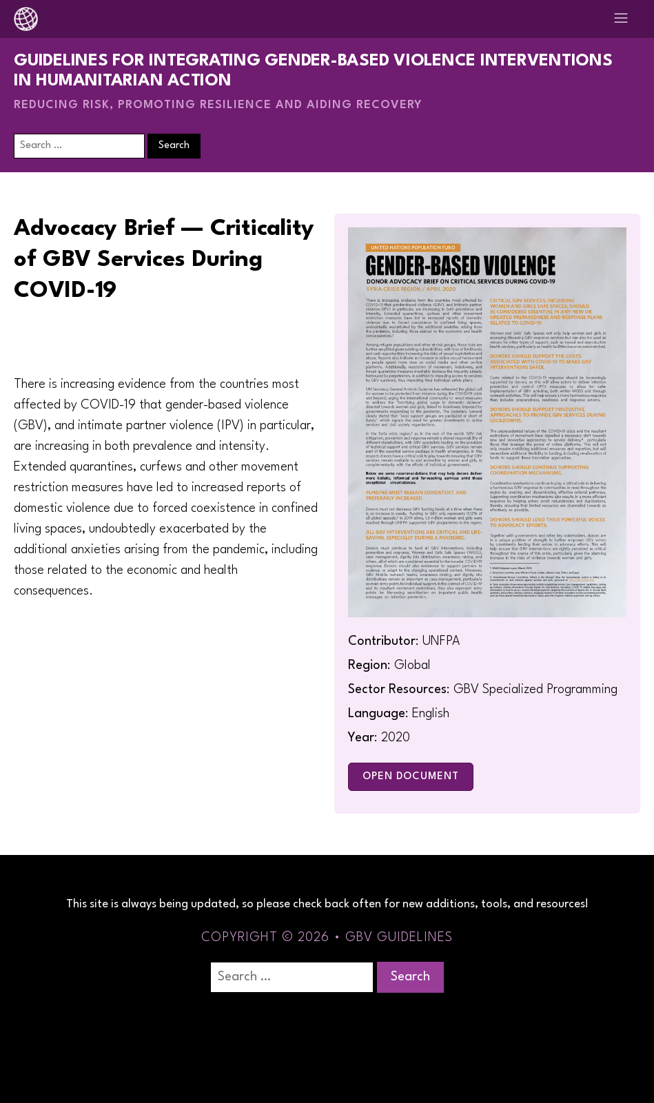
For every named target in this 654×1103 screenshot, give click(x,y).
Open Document (410, 777)
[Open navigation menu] (621, 19)
